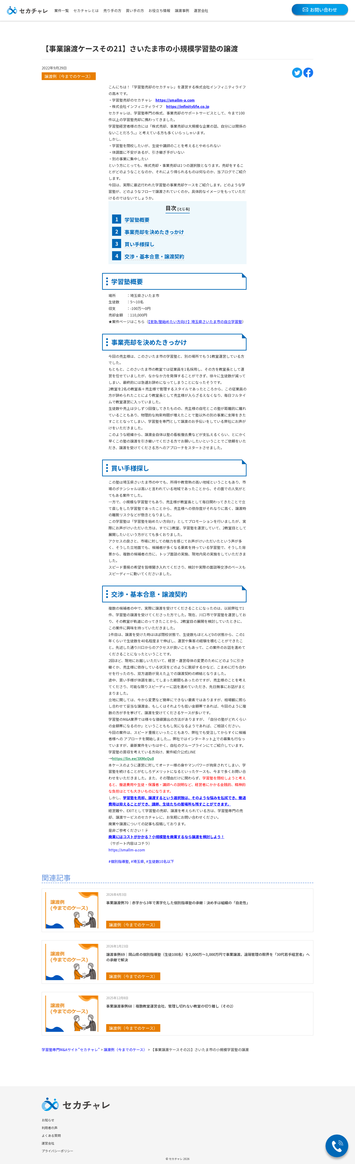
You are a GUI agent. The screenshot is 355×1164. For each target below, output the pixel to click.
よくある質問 (51, 1135)
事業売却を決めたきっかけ (154, 231)
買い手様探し (139, 244)
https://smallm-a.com (126, 849)
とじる (183, 208)
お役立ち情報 (159, 10)
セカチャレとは (86, 10)
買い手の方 (135, 10)
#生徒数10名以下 (160, 861)
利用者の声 (50, 1127)
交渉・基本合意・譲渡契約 (154, 256)
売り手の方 (112, 10)
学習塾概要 (137, 219)
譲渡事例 (182, 10)
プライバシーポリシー (57, 1151)
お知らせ (48, 1120)
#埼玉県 (137, 861)
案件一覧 (61, 10)
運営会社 (201, 10)
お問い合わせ (320, 9)
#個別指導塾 (118, 861)
